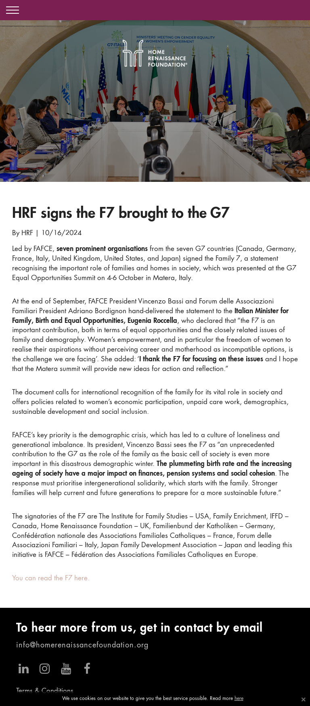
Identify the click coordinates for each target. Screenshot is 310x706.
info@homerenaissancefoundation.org (82, 645)
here (239, 698)
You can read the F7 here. (51, 578)
